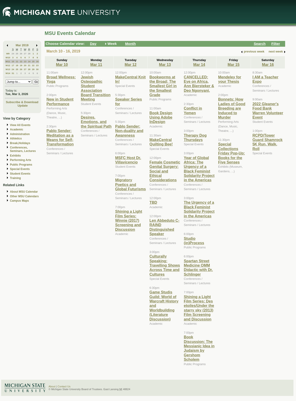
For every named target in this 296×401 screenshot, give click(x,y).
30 (37, 69)
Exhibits (15, 155)
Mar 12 (130, 64)
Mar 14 (199, 64)
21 (29, 65)
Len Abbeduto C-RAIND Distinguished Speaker (164, 227)
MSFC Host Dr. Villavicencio (128, 160)
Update (23, 105)
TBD (153, 202)
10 (13, 61)
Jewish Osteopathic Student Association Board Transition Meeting (95, 88)
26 (21, 53)
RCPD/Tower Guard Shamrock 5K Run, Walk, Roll (268, 142)
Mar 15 (233, 64)
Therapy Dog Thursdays (195, 137)
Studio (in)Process (194, 240)
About (52, 386)
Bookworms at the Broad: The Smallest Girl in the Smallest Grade (163, 86)
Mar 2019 (22, 45)
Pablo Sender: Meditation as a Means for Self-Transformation (60, 137)
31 (13, 73)
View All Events (20, 125)
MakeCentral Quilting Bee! (161, 142)
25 (17, 53)
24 (13, 53)
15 (33, 61)
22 (33, 65)
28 (29, 53)
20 (25, 65)
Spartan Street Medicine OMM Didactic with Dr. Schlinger (198, 267)
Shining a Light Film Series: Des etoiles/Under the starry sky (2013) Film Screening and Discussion (199, 308)
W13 (8, 69)
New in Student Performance (60, 101)
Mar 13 (165, 64)
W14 (8, 73)
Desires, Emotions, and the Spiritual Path (96, 121)
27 (25, 53)
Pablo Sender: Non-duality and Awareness (129, 130)
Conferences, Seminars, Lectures (23, 149)
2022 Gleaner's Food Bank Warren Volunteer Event (268, 110)
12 (21, 61)
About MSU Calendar (24, 191)
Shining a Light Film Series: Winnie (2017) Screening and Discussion (128, 220)
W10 (8, 57)
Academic (16, 129)
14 (29, 61)
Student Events (20, 173)
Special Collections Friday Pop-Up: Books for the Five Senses (231, 153)
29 (33, 69)
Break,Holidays (20, 143)
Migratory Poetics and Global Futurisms (130, 184)
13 (25, 61)
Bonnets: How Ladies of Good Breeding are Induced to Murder (231, 108)
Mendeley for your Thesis (229, 79)
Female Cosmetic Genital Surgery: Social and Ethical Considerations (164, 171)
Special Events (20, 169)
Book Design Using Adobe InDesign (160, 117)
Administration (20, 134)
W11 (8, 61)
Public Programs (21, 164)
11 (17, 61)
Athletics (16, 138)
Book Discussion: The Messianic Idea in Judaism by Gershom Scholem (199, 348)
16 (37, 61)
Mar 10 (62, 64)
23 (37, 65)
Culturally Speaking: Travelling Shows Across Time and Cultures (164, 265)
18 (17, 65)
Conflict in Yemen (193, 110)
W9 (8, 53)
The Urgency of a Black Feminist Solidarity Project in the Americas (199, 209)
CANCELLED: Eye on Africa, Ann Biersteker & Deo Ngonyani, (199, 84)
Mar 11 (96, 64)
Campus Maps (19, 200)
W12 (8, 65)
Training (15, 178)
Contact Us (64, 386)
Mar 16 (268, 64)
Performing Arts (20, 160)
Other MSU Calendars (24, 196)
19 (21, 65)
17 (13, 65)
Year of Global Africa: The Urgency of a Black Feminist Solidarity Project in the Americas (199, 169)
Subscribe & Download (22, 102)
